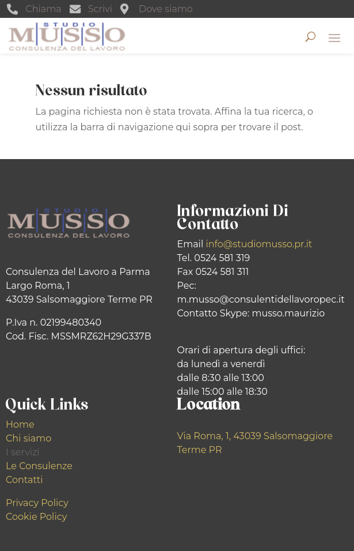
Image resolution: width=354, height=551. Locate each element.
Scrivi (100, 8)
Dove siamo (166, 8)
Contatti (24, 479)
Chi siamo (28, 438)
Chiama (43, 8)
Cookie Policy (36, 516)
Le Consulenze (39, 466)
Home (20, 424)
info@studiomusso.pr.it (258, 244)
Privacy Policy (37, 502)
